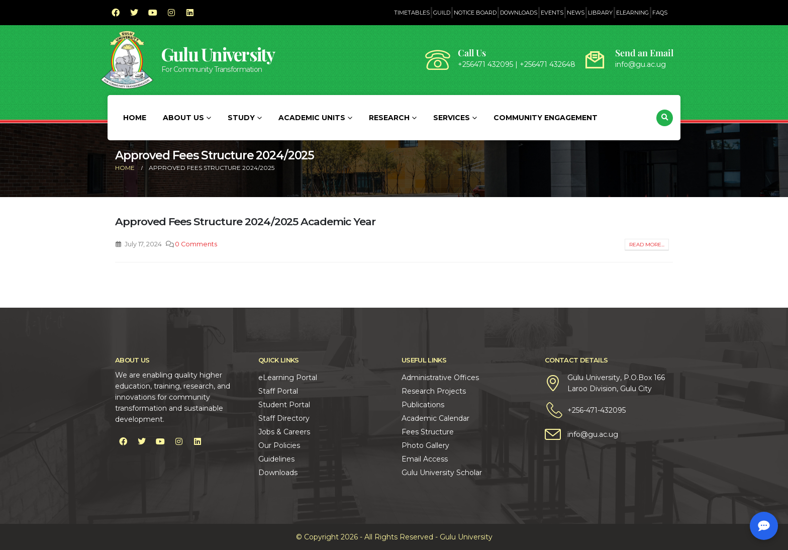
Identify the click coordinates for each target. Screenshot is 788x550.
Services (451, 117)
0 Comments (196, 244)
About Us (183, 117)
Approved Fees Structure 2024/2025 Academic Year (245, 221)
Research (389, 117)
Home (134, 117)
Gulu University (218, 54)
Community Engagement (546, 117)
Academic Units (311, 117)
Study (241, 117)
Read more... (646, 244)
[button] (664, 118)
